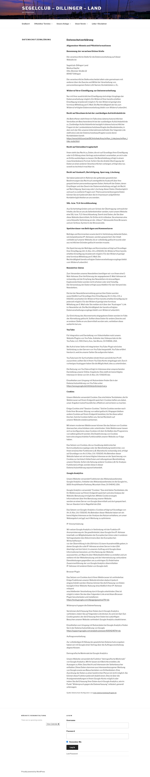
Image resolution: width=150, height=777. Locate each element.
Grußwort (26, 24)
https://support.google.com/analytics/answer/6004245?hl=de (94, 631)
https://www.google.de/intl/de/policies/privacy (87, 386)
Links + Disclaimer (99, 24)
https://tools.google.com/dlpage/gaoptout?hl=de (88, 600)
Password (70, 731)
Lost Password (72, 754)
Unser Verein (81, 24)
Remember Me (73, 742)
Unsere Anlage (64, 24)
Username (70, 720)
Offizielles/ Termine (43, 24)
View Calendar (53, 724)
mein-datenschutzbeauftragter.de (104, 693)
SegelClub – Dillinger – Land (61, 8)
